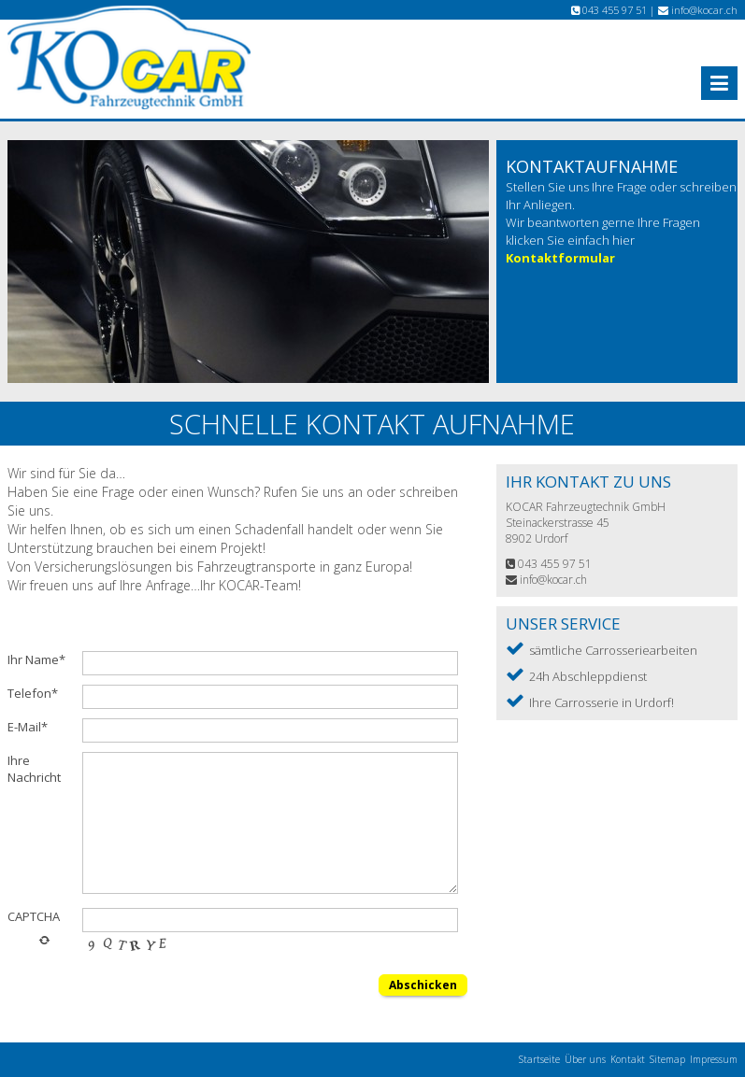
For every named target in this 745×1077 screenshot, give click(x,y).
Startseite (539, 1059)
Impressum (714, 1059)
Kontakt (627, 1059)
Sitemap (667, 1059)
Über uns (585, 1059)
